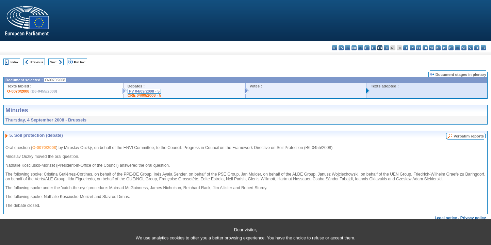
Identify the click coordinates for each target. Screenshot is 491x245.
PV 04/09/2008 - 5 (144, 91)
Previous (37, 62)
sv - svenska (483, 47)
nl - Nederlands (438, 47)
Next (53, 62)
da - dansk (354, 47)
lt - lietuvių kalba (418, 47)
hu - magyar (425, 47)
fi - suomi (476, 47)
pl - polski (444, 47)
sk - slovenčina (464, 47)
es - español (341, 47)
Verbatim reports (469, 136)
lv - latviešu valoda (412, 47)
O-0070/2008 (18, 91)
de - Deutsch (360, 47)
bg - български (334, 47)
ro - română (457, 47)
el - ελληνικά (373, 47)
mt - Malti (431, 47)
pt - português (451, 47)
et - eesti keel (367, 47)
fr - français (386, 47)
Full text (79, 62)
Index (14, 62)
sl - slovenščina (470, 47)
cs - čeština (347, 47)
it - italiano (405, 47)
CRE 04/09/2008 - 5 (144, 95)
